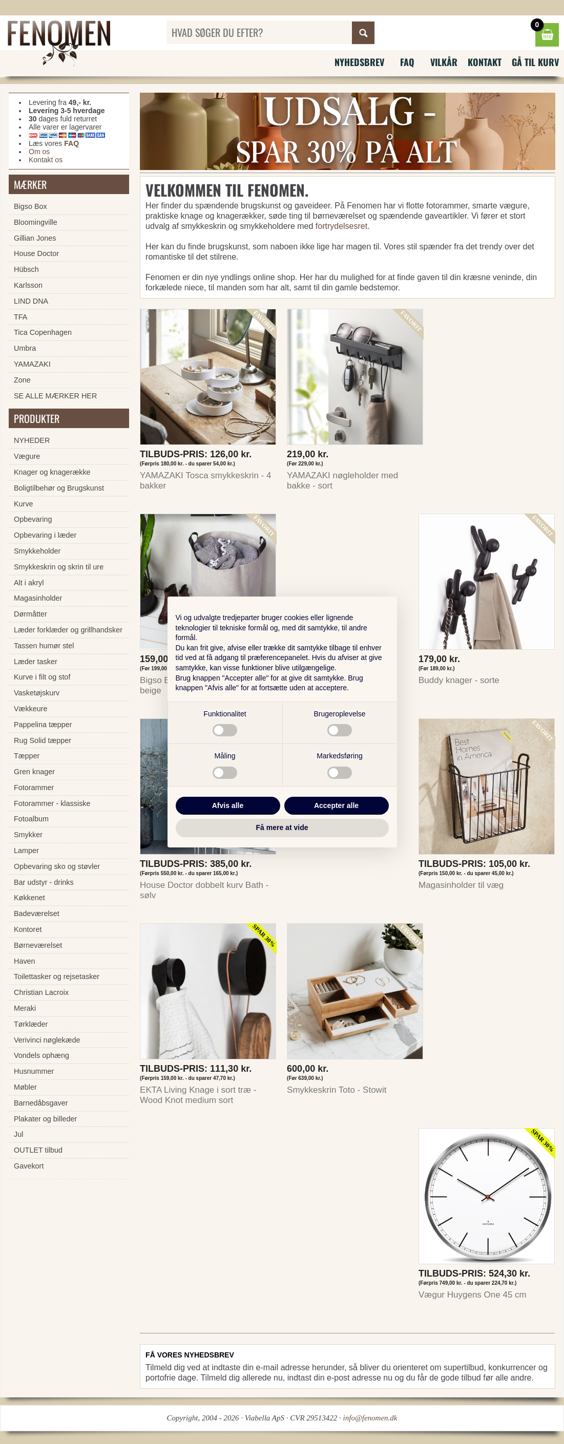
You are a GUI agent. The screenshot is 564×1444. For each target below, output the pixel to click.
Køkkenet (29, 898)
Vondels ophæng (41, 1055)
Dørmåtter (30, 614)
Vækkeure (31, 709)
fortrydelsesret (341, 226)
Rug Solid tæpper (42, 740)
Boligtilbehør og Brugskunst (59, 488)
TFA (20, 317)
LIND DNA (31, 301)
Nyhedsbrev (359, 62)
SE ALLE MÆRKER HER (55, 396)
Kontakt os (45, 160)
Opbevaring (33, 519)
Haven (24, 961)
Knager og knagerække (52, 472)
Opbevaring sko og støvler (57, 866)
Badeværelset (36, 913)
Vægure (27, 456)
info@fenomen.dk (370, 1418)
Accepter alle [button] (336, 805)
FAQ (407, 62)
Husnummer (34, 1071)
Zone (22, 380)
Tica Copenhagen (43, 332)
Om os (39, 151)
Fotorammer (34, 787)
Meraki (25, 1008)
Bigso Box (30, 206)
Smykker (28, 835)
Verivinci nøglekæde (47, 1040)
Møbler (25, 1087)
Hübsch (26, 269)
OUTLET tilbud (38, 1150)
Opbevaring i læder (45, 535)
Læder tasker (35, 661)
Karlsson (28, 285)
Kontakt (485, 62)
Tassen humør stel (44, 646)
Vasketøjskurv (36, 693)
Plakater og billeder (45, 1119)
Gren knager (34, 772)
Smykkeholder (37, 551)
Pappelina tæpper (43, 724)
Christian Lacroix (41, 992)
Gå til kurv (535, 62)
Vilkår (443, 62)
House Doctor (36, 253)
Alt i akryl (29, 583)
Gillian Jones (35, 238)
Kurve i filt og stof (42, 677)
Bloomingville (35, 222)
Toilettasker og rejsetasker (56, 976)
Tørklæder (31, 1024)
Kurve (23, 504)
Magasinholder (38, 598)
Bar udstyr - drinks (44, 882)
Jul (18, 1134)
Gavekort (29, 1166)
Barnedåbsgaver (41, 1103)
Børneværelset (38, 945)
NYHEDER (32, 440)
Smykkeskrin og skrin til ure (58, 567)
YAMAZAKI (32, 364)
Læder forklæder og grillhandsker (68, 630)
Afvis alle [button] (227, 805)
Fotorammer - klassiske (52, 803)
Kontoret (27, 929)
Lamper (26, 850)
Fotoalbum (31, 819)
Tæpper (26, 756)
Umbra (25, 348)
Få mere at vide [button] (282, 827)
